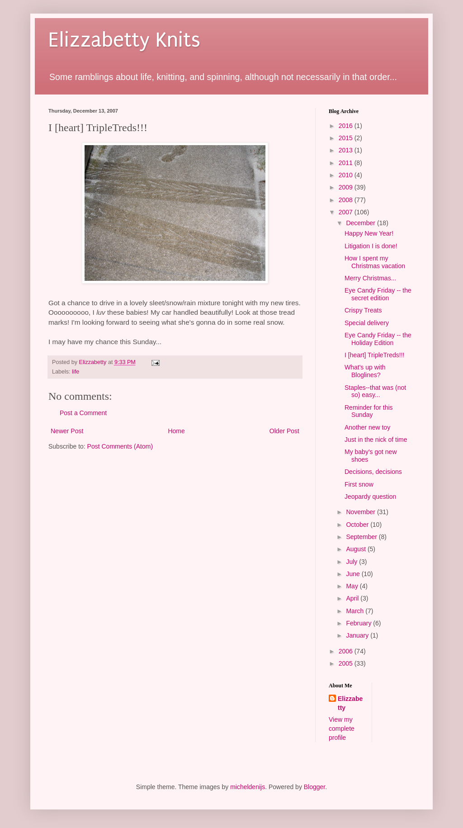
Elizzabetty (350, 703)
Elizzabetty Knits (124, 40)
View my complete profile (341, 728)
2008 (346, 199)
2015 (346, 138)
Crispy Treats (363, 310)
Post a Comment (83, 412)
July (352, 561)
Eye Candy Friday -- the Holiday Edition (378, 338)
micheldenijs (247, 786)
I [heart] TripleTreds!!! (375, 355)
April (353, 598)
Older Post (284, 431)
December (361, 223)
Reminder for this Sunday (369, 411)
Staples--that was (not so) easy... (375, 391)
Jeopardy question (370, 496)
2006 (346, 651)
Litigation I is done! (371, 246)
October (358, 524)
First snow (359, 484)
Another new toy (367, 427)
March (355, 611)
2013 (346, 150)
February (359, 623)
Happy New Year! (369, 233)
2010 (346, 175)
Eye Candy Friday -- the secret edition (378, 294)
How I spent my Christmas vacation (375, 262)
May (352, 586)
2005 (346, 663)
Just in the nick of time (376, 439)
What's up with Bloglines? (365, 371)
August (356, 549)
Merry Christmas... (370, 278)
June (353, 573)
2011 (346, 162)
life (75, 372)
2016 (346, 125)
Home (176, 431)
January (358, 635)
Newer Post (67, 431)
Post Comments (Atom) (120, 446)
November (361, 512)
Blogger (314, 786)
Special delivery (367, 322)
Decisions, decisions (373, 471)
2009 (346, 187)
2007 (346, 212)
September (362, 536)
